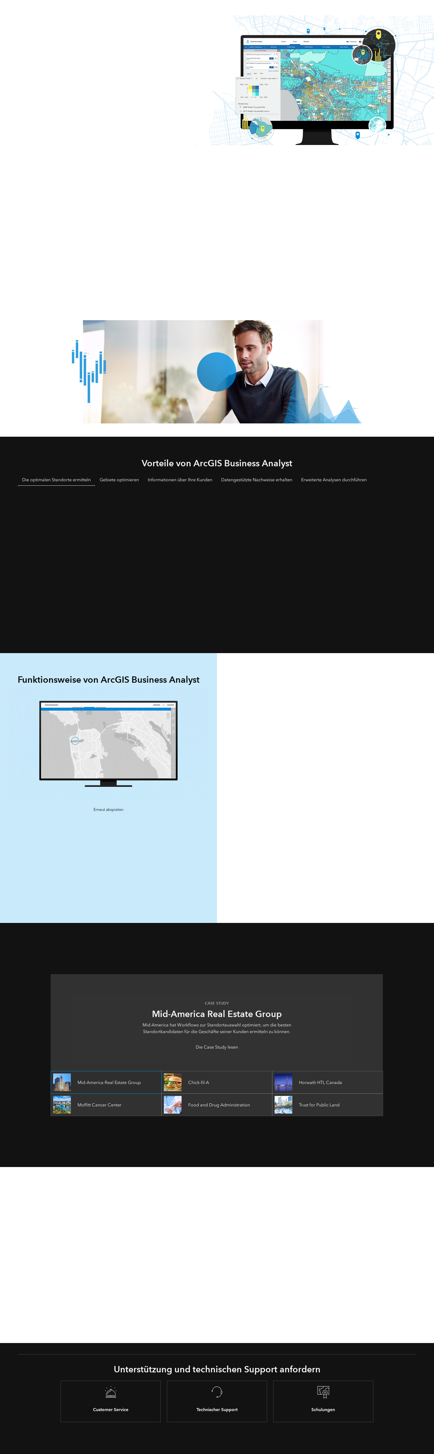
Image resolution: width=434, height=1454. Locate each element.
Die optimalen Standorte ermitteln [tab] (56, 479)
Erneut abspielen (108, 809)
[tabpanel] (217, 561)
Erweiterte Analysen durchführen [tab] (334, 479)
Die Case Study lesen (217, 1047)
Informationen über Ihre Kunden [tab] (180, 479)
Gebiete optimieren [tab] (119, 479)
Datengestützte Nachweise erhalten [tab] (256, 479)
